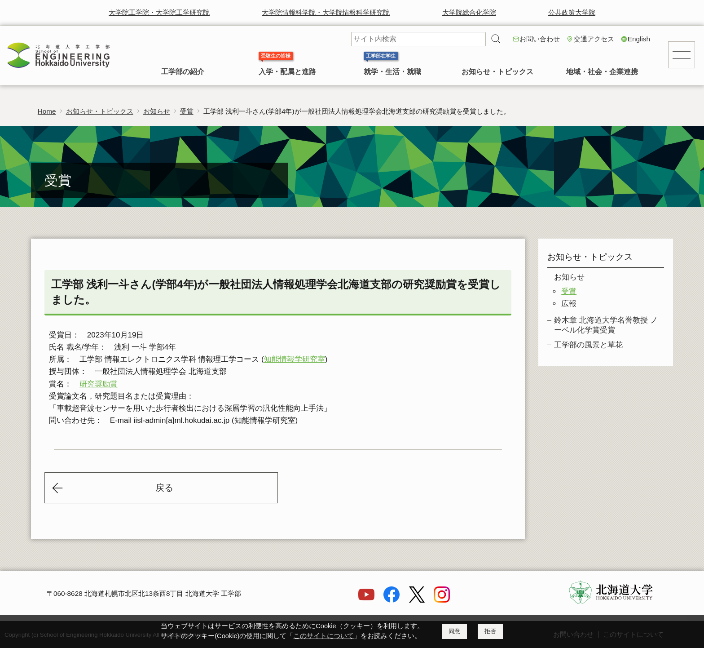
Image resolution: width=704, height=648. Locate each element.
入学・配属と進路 (287, 71)
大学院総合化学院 (469, 12)
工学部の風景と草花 (588, 345)
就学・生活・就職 (392, 71)
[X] (417, 600)
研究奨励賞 (98, 384)
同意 (454, 631)
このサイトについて (323, 635)
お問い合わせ (539, 39)
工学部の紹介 (182, 71)
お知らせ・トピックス (497, 71)
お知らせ (156, 111)
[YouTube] (366, 600)
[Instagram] (442, 600)
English (639, 39)
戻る (164, 488)
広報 (568, 303)
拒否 (490, 631)
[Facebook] (391, 600)
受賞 (187, 111)
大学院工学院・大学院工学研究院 (159, 12)
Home (47, 111)
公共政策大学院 (571, 12)
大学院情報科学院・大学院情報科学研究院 (326, 12)
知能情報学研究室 (294, 359)
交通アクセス (594, 39)
